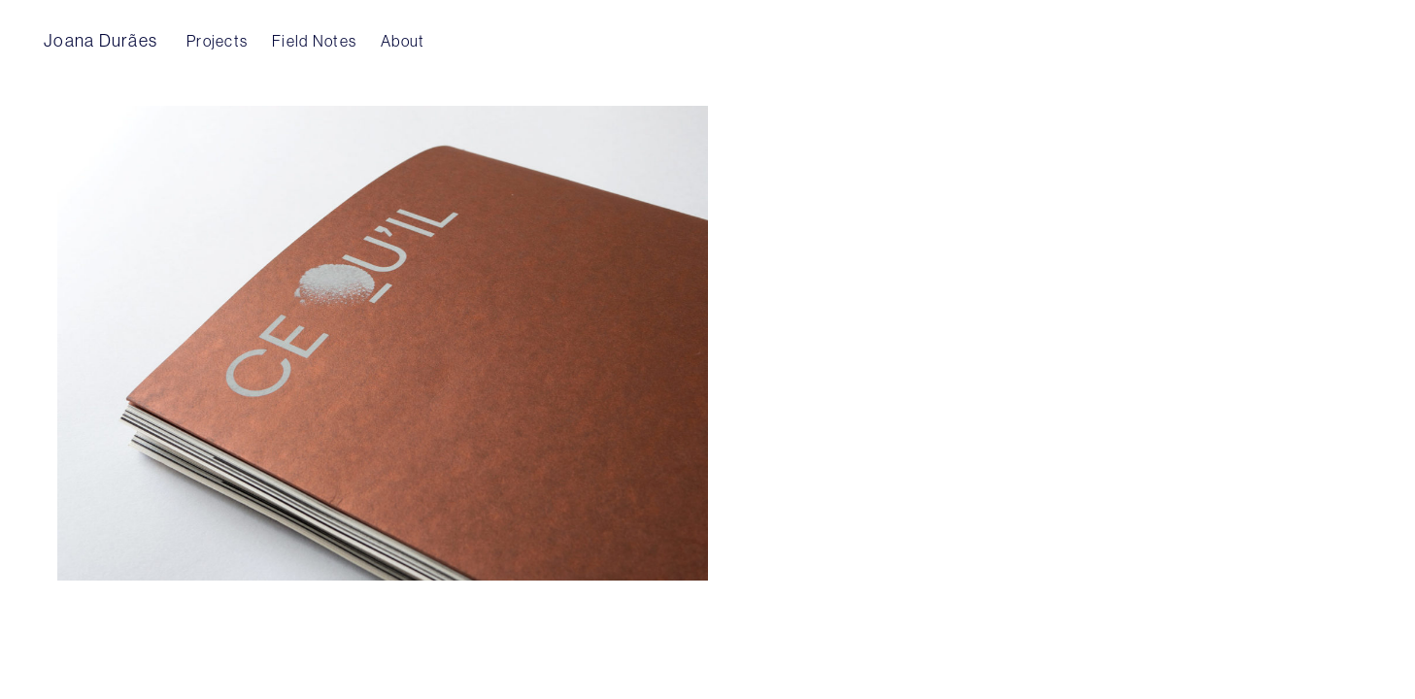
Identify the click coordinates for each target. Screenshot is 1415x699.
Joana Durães (100, 40)
